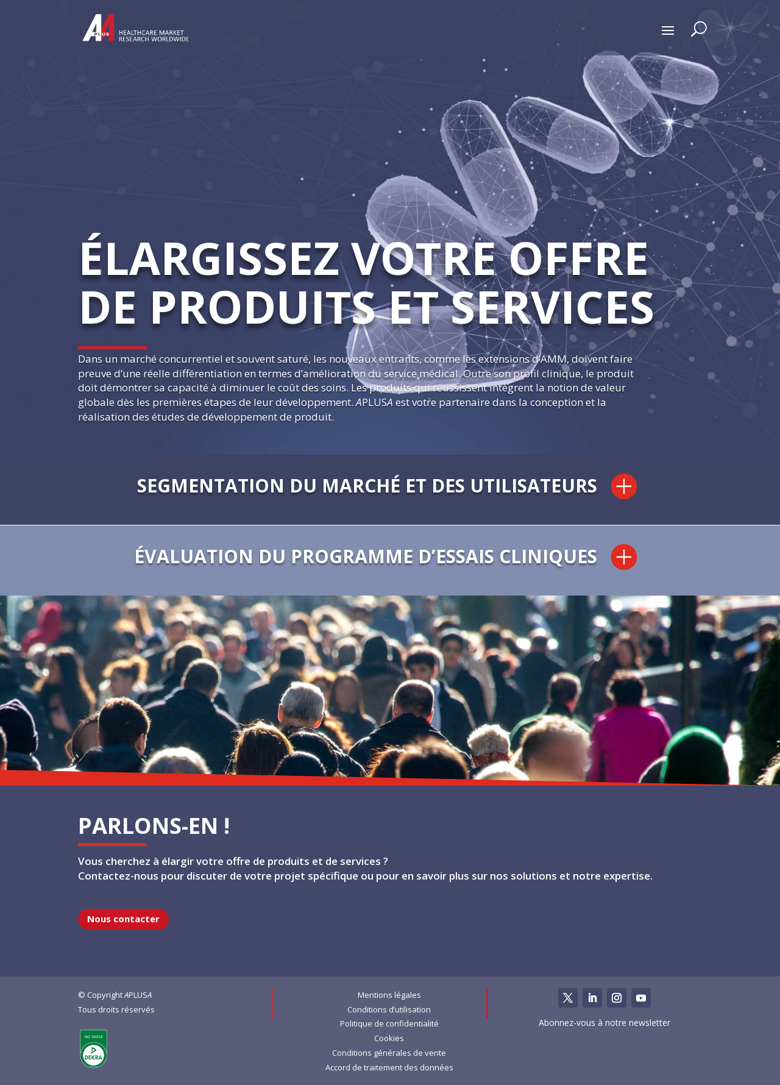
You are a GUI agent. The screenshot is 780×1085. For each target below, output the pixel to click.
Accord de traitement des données (389, 1067)
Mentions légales (389, 994)
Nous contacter (123, 918)
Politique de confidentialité (389, 1023)
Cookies (389, 1038)
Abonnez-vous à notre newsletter (604, 1022)
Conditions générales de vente (389, 1052)
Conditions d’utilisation (389, 1009)
